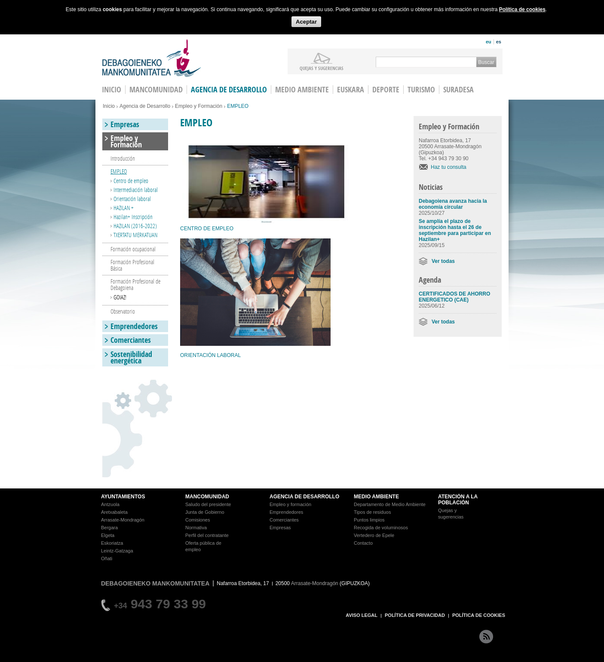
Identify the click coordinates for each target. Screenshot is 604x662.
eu (488, 41)
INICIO (111, 89)
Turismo (421, 89)
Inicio (109, 106)
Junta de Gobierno (204, 512)
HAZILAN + (123, 208)
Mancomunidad (156, 89)
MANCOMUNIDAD (207, 497)
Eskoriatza (112, 543)
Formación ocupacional (133, 249)
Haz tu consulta (448, 167)
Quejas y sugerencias (321, 68)
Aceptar (306, 21)
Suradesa (458, 89)
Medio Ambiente (302, 89)
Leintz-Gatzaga (117, 550)
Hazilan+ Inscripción (133, 217)
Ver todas (443, 261)
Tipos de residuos (372, 512)
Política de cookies (522, 9)
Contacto (363, 543)
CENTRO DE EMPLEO (206, 229)
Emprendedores (134, 326)
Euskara (350, 89)
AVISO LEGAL (361, 615)
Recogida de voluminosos (381, 527)
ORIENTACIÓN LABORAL (210, 355)
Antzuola (110, 504)
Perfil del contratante (207, 535)
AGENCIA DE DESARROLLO (304, 497)
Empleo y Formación (198, 106)
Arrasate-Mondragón (122, 519)
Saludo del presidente (208, 504)
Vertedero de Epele (374, 535)
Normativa (196, 527)
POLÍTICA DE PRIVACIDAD (415, 615)
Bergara (109, 527)
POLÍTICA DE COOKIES (478, 615)
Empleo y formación (290, 504)
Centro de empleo (130, 181)
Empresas (124, 124)
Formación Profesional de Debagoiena (135, 284)
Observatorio (122, 311)
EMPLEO (118, 171)
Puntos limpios (369, 519)
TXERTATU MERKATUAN (135, 235)
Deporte (385, 89)
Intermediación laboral (135, 190)
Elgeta (107, 535)
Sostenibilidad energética (131, 357)
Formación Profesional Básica (132, 265)
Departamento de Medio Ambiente (390, 504)
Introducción (122, 158)
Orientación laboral (132, 199)
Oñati (106, 558)
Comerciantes (130, 340)
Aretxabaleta (114, 512)
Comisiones (197, 519)
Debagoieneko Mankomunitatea (151, 58)
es (498, 41)
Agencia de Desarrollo (229, 89)
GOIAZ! (119, 297)
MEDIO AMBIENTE (376, 497)
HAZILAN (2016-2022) (135, 226)
